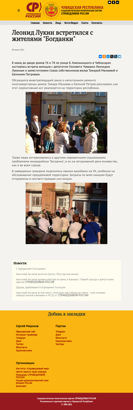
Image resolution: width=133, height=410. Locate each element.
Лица (58, 22)
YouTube (60, 344)
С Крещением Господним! (29, 269)
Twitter (19, 344)
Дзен (18, 341)
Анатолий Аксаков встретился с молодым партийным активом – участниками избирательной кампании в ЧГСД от (59, 294)
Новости (47, 22)
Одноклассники (24, 350)
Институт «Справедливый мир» (32, 368)
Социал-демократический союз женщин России (32, 381)
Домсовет (21, 386)
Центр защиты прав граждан (31, 371)
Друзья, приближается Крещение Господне (39, 288)
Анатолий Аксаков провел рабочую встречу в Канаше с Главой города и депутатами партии (63, 281)
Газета (84, 22)
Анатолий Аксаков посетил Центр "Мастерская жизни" (46, 274)
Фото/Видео (71, 22)
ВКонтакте (21, 347)
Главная (35, 22)
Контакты (96, 22)
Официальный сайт (26, 331)
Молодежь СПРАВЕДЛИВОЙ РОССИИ (30, 376)
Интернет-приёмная (26, 335)
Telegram (20, 338)
